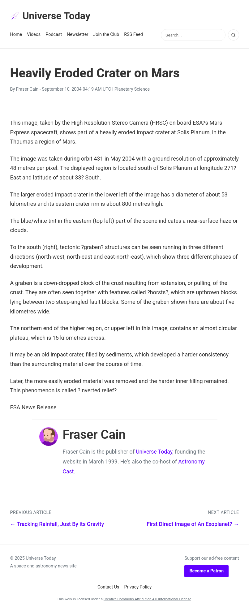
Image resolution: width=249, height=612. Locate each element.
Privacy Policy (138, 587)
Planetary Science (132, 89)
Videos (34, 34)
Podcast (53, 34)
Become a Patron (206, 571)
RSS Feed (133, 34)
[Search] (233, 35)
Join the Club (106, 34)
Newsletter (77, 34)
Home (16, 34)
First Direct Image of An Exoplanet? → (193, 524)
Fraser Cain (27, 89)
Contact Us (108, 587)
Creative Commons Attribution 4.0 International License (147, 599)
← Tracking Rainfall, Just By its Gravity (57, 524)
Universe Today (50, 16)
